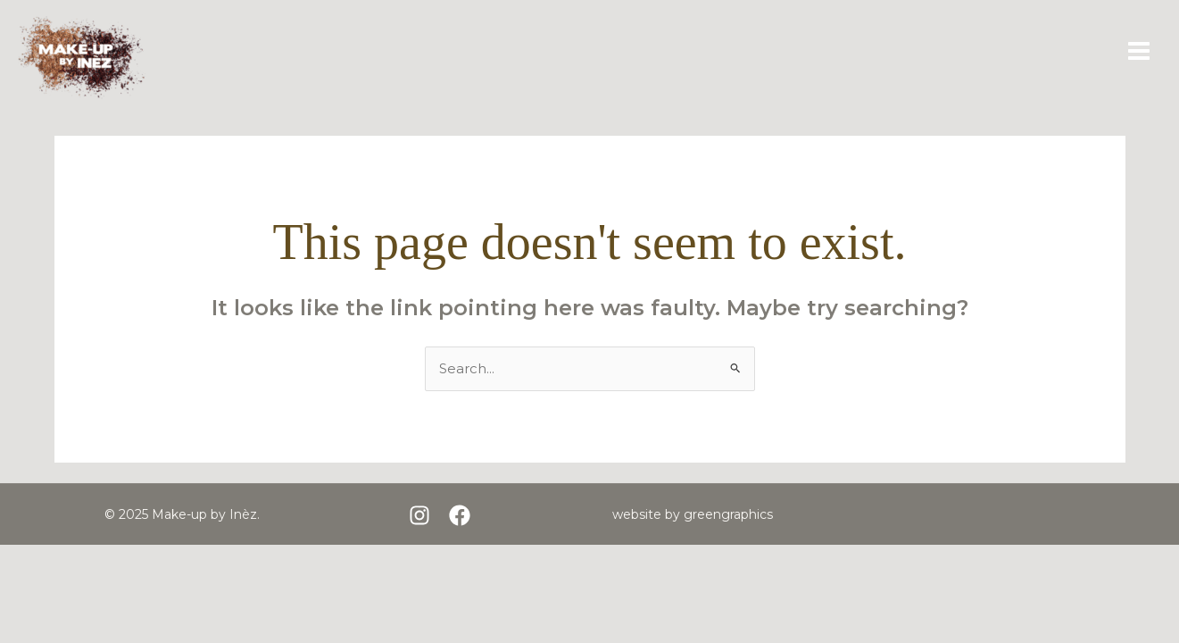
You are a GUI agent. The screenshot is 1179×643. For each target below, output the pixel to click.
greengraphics (728, 514)
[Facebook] (459, 515)
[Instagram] (419, 515)
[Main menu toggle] (1139, 51)
